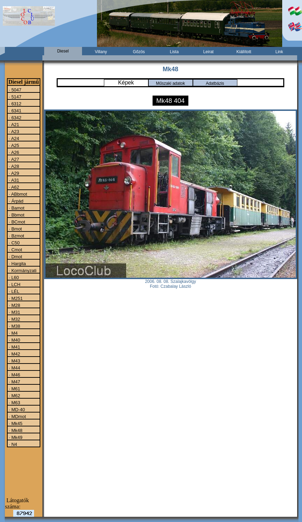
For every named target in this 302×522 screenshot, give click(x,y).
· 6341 (15, 110)
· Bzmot (16, 235)
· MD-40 (16, 409)
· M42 (14, 353)
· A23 (13, 131)
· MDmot (17, 416)
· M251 (15, 298)
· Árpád (16, 200)
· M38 (14, 326)
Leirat (208, 51)
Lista (174, 51)
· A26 (13, 152)
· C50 (14, 242)
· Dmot (15, 256)
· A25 (13, 145)
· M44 (14, 367)
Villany (101, 51)
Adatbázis (215, 83)
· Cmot (15, 249)
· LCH (14, 284)
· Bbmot (16, 214)
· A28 (13, 166)
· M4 (13, 333)
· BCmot (16, 221)
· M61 (14, 388)
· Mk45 (15, 423)
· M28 (14, 305)
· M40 (14, 339)
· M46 (14, 374)
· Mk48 (15, 430)
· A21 (13, 124)
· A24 (13, 138)
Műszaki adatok (170, 83)
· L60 (13, 277)
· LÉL (13, 291)
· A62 (13, 187)
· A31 (13, 180)
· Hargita (17, 263)
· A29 (13, 173)
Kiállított (243, 51)
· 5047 (15, 89)
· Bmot (15, 228)
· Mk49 (15, 437)
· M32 (14, 319)
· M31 (14, 312)
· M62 (14, 395)
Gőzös (139, 51)
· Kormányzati (22, 270)
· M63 (14, 402)
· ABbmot (17, 193)
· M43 (14, 360)
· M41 (14, 346)
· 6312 (15, 103)
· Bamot (16, 207)
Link (279, 51)
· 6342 (15, 117)
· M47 (14, 381)
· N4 (12, 444)
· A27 (13, 159)
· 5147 (15, 96)
